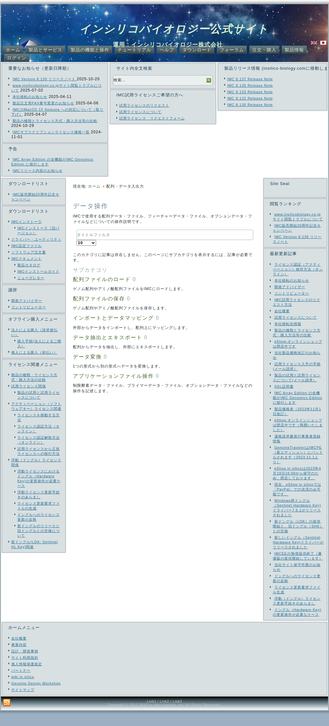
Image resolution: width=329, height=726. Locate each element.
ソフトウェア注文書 (28, 252)
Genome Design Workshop (36, 698)
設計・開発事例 (24, 666)
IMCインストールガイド (38, 271)
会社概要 (19, 653)
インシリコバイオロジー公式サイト (174, 29)
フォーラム (232, 49)
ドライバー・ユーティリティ (36, 239)
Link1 (151, 716)
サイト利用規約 (24, 673)
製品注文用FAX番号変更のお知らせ (43, 103)
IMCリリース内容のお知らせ (37, 171)
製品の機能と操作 (90, 49)
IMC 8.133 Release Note (250, 92)
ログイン (16, 57)
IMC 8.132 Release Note (250, 98)
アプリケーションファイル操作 (113, 376)
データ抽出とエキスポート (107, 337)
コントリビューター (28, 307)
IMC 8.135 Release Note (250, 85)
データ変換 (87, 356)
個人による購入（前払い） (34, 352)
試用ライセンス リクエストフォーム (152, 118)
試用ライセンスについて (140, 112)
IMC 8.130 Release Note (250, 105)
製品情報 (294, 49)
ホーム (13, 49)
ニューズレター (30, 278)
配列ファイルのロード (102, 279)
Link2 (164, 716)
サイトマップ (22, 705)
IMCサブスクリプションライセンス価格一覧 (51, 132)
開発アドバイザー (26, 301)
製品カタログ (28, 265)
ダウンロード (196, 49)
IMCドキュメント (26, 259)
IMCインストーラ (26, 222)
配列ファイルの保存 (99, 298)
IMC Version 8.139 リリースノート (45, 79)
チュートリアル (134, 49)
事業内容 (19, 660)
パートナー (21, 685)
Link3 (177, 716)
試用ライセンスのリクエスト (144, 105)
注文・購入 (264, 49)
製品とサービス (45, 49)
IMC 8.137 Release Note (250, 79)
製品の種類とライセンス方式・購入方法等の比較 (55, 121)
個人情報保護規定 (26, 679)
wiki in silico (22, 692)
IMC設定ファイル (26, 246)
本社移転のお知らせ (30, 97)
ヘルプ (167, 49)
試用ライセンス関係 (28, 386)
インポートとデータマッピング (113, 318)
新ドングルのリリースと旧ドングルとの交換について (38, 530)
